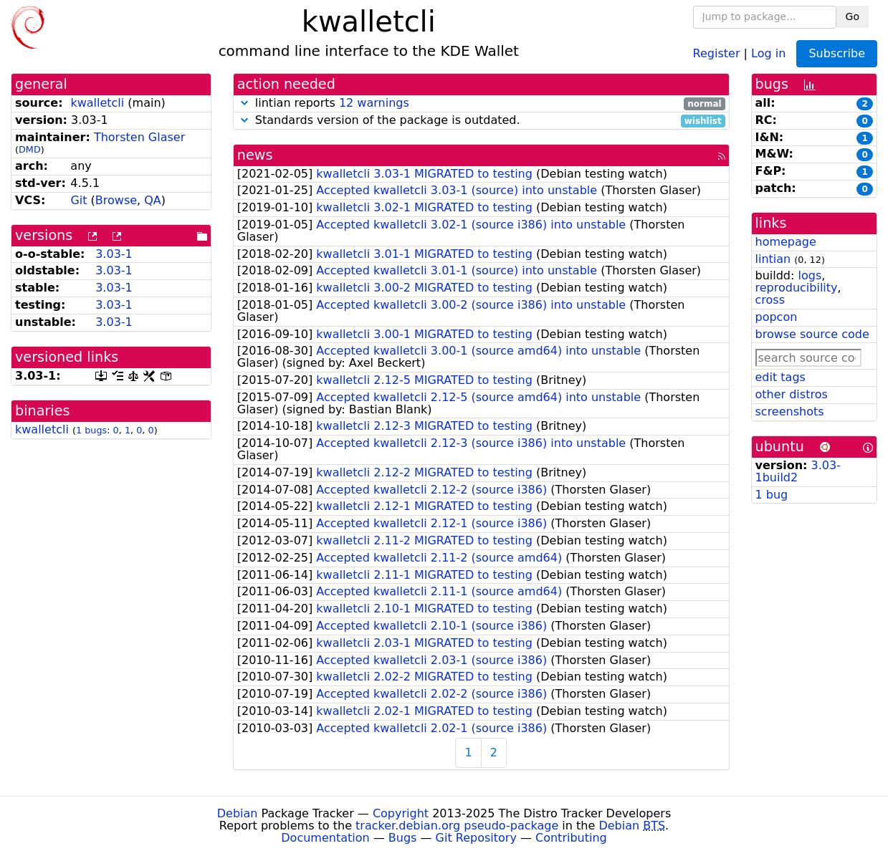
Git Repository (476, 838)
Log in (768, 52)
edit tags (780, 377)
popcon (776, 317)
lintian (773, 259)
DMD (30, 149)
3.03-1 (114, 254)
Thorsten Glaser (139, 137)
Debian (237, 813)
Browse (116, 200)
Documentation (325, 838)
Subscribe (836, 53)
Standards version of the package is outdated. (481, 121)
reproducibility (796, 287)
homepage (785, 242)
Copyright (401, 813)
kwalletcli (97, 103)
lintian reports (481, 103)
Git (78, 200)
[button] (244, 103)
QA (152, 200)
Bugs (402, 838)
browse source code (812, 334)
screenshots (789, 411)
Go (852, 16)
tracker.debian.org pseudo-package (456, 825)
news (255, 155)
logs (809, 275)
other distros (791, 394)
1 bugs (91, 430)
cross (770, 300)
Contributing (571, 838)
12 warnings (374, 103)
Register (716, 52)
